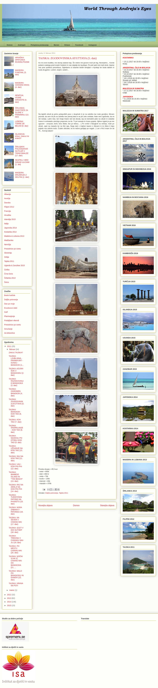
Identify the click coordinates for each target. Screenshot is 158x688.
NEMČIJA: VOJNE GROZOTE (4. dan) (21, 98)
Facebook (79, 45)
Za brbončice (9, 333)
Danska (7, 203)
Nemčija (7, 244)
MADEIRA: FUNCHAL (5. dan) (20, 72)
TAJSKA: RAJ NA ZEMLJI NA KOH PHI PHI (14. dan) (16, 488)
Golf (6, 312)
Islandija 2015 (10, 219)
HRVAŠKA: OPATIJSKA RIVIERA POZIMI (22, 59)
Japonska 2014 (10, 228)
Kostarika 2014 (10, 232)
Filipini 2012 (9, 207)
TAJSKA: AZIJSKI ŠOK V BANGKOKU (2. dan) (16, 372)
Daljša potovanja (51, 493)
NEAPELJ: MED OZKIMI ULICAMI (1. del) (22, 162)
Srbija (6, 257)
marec (12, 590)
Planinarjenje (9, 316)
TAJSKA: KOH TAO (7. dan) (15, 421)
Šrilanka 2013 (10, 278)
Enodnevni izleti (10, 308)
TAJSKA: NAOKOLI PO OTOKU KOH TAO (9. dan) (15, 439)
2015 (9, 605)
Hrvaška (7, 215)
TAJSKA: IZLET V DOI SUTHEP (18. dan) (16, 530)
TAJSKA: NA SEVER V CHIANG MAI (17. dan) (15, 521)
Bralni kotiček (9, 295)
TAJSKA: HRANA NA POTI (16, 584)
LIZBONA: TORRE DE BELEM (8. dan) (21, 123)
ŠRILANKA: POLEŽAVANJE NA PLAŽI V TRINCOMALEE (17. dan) (21, 151)
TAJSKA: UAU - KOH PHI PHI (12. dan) (15, 466)
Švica (6, 282)
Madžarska (8, 240)
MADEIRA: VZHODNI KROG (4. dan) (22, 85)
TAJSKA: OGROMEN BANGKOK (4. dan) (16, 392)
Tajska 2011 (63, 493)
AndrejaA (22, 45)
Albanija (7, 194)
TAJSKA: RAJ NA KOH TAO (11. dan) (16, 458)
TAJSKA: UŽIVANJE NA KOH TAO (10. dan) (16, 449)
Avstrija (7, 198)
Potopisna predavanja (39, 45)
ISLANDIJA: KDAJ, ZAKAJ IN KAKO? (22, 136)
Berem (56, 45)
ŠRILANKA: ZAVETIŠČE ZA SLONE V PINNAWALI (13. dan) (22, 112)
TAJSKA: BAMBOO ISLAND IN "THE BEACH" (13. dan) (16, 476)
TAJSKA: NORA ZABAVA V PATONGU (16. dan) (16, 510)
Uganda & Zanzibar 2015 (14, 265)
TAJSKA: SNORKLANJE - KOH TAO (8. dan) (16, 429)
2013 (9, 598)
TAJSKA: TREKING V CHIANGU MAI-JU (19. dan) (16, 539)
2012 (9, 595)
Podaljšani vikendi (11, 320)
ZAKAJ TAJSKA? (16, 352)
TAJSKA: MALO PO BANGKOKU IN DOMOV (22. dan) (16, 575)
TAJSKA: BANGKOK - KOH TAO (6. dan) (15, 412)
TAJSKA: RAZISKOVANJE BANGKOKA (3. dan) (16, 382)
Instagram (92, 45)
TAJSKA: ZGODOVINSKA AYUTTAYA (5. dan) (16, 402)
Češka (6, 270)
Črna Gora (8, 274)
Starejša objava (107, 505)
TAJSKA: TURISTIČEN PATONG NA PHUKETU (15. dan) (16, 499)
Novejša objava (45, 505)
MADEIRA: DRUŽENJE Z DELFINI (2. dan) (22, 175)
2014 (9, 602)
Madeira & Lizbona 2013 (14, 236)
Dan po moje (9, 304)
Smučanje (8, 329)
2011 (9, 346)
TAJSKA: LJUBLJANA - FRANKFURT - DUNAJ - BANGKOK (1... (16, 360)
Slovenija (8, 253)
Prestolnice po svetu (12, 249)
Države (67, 45)
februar (12, 349)
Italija (6, 224)
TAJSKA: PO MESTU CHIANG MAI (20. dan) (15, 549)
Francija (7, 211)
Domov (10, 45)
